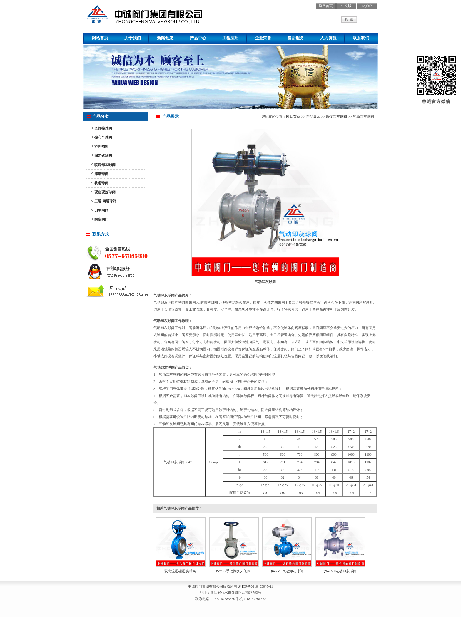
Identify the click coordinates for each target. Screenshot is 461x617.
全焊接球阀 (103, 128)
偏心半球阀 (103, 137)
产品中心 (198, 38)
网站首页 (100, 38)
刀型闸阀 (101, 210)
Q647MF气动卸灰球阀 (286, 571)
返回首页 (326, 6)
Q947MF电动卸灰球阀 (340, 571)
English (367, 6)
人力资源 (328, 38)
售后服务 (296, 38)
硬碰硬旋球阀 (105, 192)
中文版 (346, 6)
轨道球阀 (101, 183)
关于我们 (132, 38)
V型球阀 (101, 147)
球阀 (156, 13)
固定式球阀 (103, 156)
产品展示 (313, 117)
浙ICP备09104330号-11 (255, 586)
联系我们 (361, 38)
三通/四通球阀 (105, 201)
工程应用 (230, 38)
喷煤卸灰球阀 (105, 165)
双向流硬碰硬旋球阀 (180, 571)
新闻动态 (165, 38)
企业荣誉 (263, 38)
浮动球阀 (101, 174)
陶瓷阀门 (101, 219)
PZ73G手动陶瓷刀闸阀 (233, 571)
